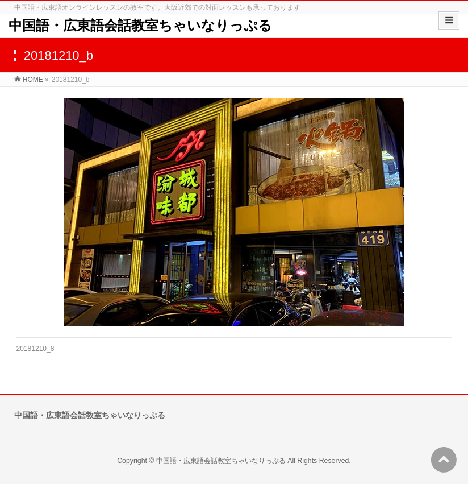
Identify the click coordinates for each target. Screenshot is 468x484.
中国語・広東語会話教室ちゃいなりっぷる (140, 25)
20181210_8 (35, 349)
